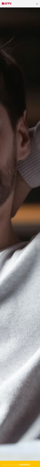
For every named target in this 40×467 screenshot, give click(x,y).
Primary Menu (37, 3)
